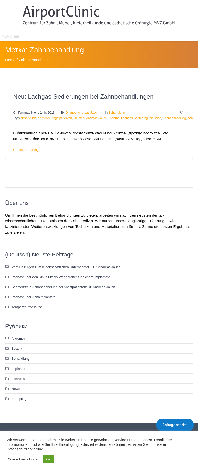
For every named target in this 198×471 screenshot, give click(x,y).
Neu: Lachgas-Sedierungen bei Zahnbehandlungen (83, 96)
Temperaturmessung (27, 307)
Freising (114, 118)
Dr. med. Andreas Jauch (90, 118)
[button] (7, 36)
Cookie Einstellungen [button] (23, 459)
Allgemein (19, 338)
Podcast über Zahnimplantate (33, 297)
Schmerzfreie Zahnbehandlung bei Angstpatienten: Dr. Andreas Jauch (63, 287)
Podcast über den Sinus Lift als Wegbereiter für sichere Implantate (61, 277)
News (16, 389)
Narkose (155, 118)
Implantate (19, 369)
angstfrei (44, 118)
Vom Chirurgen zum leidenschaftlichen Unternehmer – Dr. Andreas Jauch (66, 267)
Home (10, 60)
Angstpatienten (61, 118)
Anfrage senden (175, 425)
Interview (18, 379)
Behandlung (117, 112)
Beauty (17, 348)
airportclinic (28, 118)
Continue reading (26, 150)
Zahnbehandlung (174, 118)
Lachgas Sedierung (134, 118)
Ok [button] (48, 459)
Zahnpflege (20, 399)
